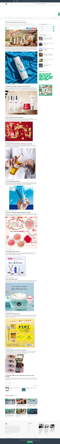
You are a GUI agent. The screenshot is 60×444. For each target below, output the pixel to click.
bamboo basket (45, 78)
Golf (41, 30)
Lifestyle (44, 75)
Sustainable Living (41, 76)
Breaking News (17, 1)
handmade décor (50, 78)
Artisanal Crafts (46, 76)
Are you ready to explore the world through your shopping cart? (32, 405)
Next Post (35, 385)
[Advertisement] (30, 11)
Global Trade (40, 78)
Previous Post (7, 385)
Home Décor (48, 75)
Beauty (29, 431)
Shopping (7, 30)
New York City (40, 75)
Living (42, 28)
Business (42, 26)
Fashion (29, 428)
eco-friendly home (41, 79)
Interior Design (51, 76)
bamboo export (46, 79)
